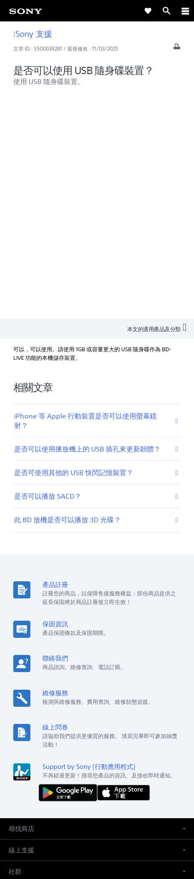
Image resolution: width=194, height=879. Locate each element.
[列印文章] (177, 48)
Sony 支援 (32, 34)
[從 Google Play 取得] (69, 569)
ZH (37, 703)
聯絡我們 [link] (153, 747)
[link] (26, 10)
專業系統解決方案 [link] (52, 747)
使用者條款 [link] (97, 818)
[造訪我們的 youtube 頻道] (106, 768)
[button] (97, 605)
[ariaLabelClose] (185, 10)
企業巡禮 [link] (93, 747)
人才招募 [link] (123, 747)
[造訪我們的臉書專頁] (88, 768)
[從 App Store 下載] (123, 569)
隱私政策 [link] (97, 829)
